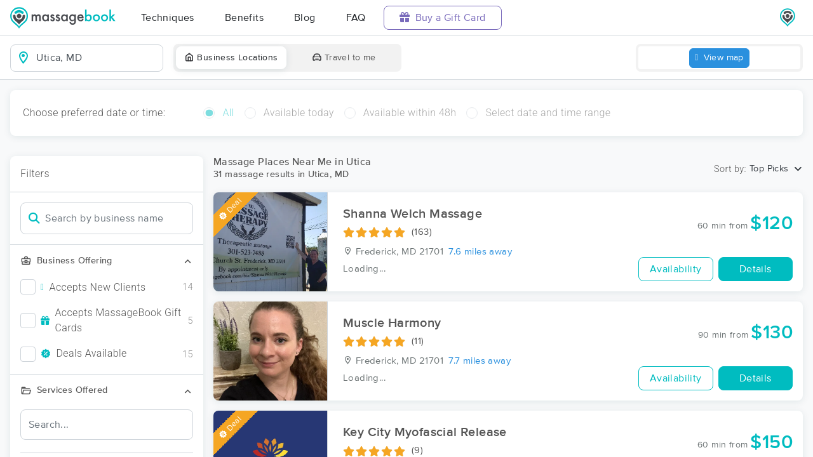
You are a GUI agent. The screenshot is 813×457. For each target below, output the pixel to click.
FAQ (356, 18)
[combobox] (97, 57)
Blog (305, 18)
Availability (676, 269)
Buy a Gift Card (443, 17)
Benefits (244, 18)
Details (755, 269)
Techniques (167, 18)
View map (719, 58)
